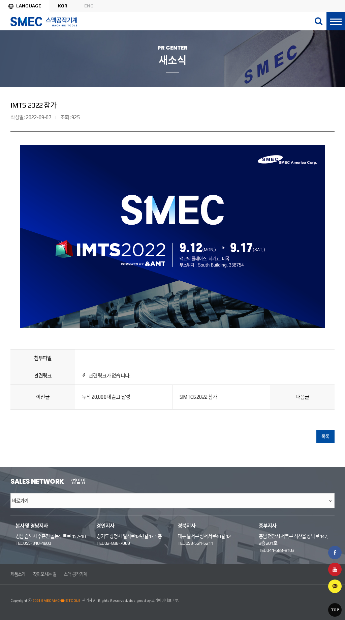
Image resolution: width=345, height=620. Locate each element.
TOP (335, 610)
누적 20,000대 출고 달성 (106, 397)
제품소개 (18, 574)
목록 (325, 436)
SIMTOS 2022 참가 (198, 397)
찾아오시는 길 (44, 574)
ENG (89, 5)
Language (28, 5)
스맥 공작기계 (75, 574)
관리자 (87, 600)
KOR (62, 5)
